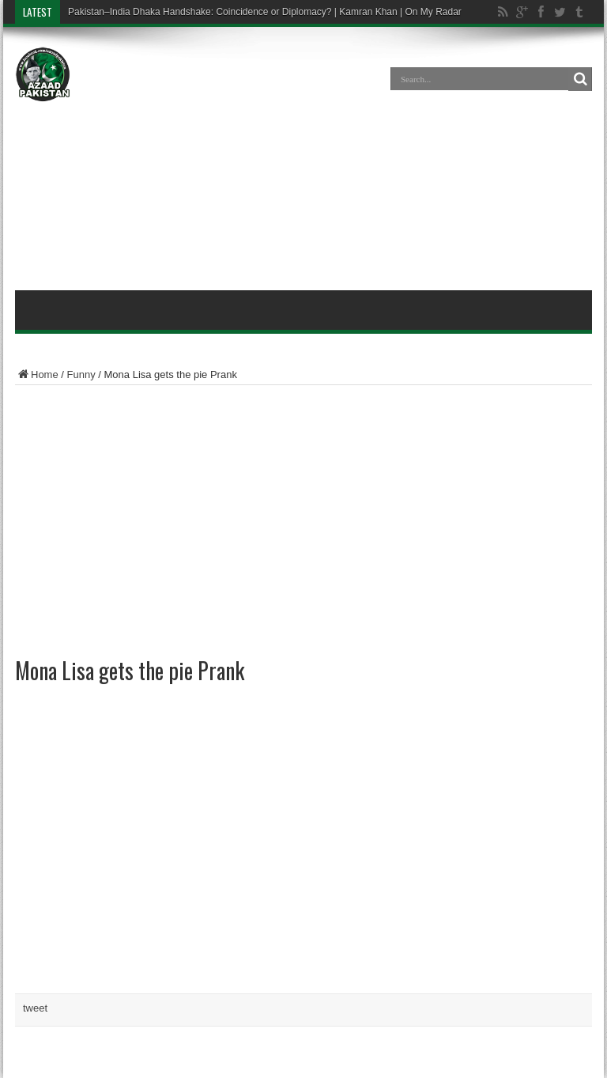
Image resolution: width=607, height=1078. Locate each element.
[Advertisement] (303, 161)
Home (36, 374)
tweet (35, 1008)
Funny (81, 374)
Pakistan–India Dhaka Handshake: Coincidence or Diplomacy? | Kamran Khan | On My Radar (265, 11)
